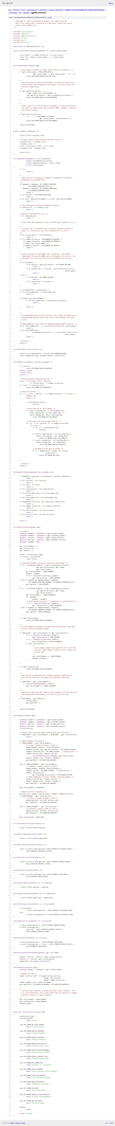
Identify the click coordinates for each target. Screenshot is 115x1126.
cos (9, 10)
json (111, 1123)
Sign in (111, 3)
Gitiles (12, 1123)
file (49, 17)
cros (23, 10)
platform (43, 10)
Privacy (17, 1123)
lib (20, 12)
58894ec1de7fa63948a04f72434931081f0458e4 (84, 10)
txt (106, 1123)
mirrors (16, 10)
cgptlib (26, 12)
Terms (23, 1123)
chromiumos (32, 10)
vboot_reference (56, 10)
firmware (13, 12)
